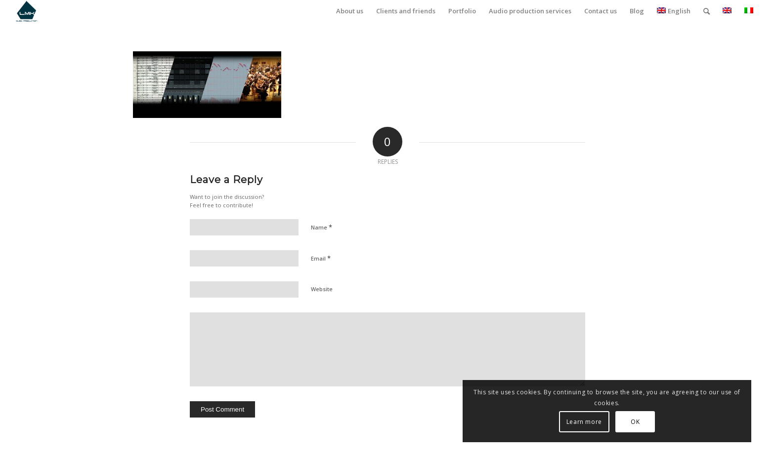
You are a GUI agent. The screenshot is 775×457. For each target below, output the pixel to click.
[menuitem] (350, 11)
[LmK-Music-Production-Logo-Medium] (26, 11)
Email (321, 258)
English (673, 10)
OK (691, 422)
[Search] (706, 11)
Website (322, 289)
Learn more (640, 422)
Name (321, 227)
